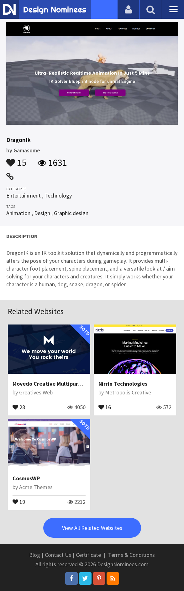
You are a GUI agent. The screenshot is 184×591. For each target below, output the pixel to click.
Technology (58, 195)
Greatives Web (36, 392)
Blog (34, 554)
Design (42, 213)
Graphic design (71, 213)
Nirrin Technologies (122, 383)
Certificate (88, 554)
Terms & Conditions (131, 554)
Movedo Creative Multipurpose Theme (61, 383)
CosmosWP (26, 478)
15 (16, 159)
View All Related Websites (92, 527)
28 (19, 407)
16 (104, 407)
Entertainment (23, 195)
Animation (18, 213)
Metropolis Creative (128, 392)
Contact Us (58, 554)
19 (19, 501)
